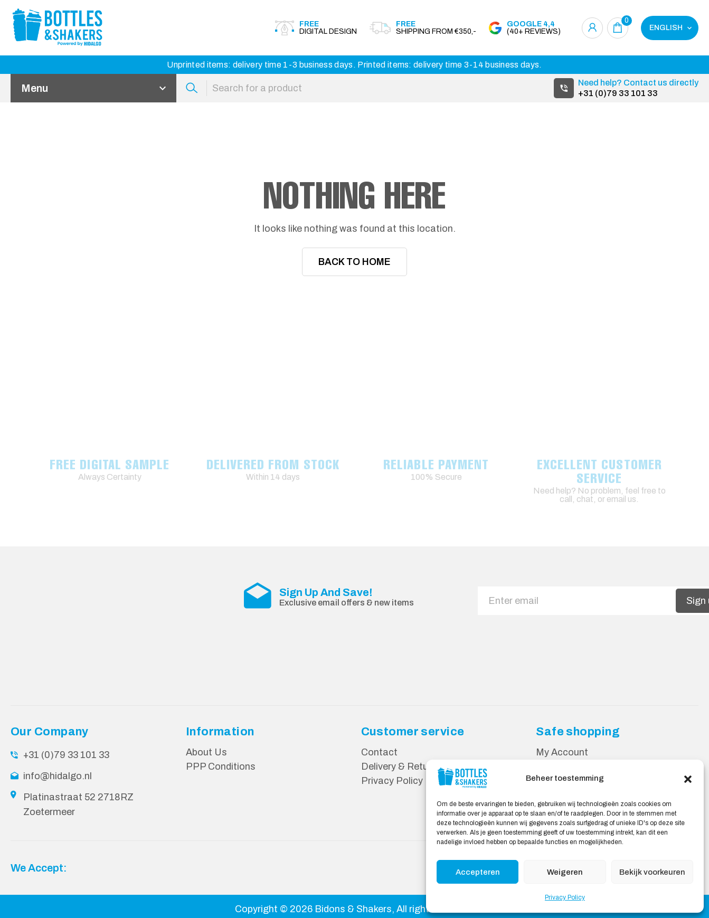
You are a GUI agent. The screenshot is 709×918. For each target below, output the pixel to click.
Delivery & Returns (401, 766)
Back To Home (354, 262)
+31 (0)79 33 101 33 (618, 93)
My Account (562, 752)
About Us (206, 752)
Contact (379, 752)
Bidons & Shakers (353, 909)
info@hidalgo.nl (57, 776)
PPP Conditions (221, 766)
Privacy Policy (565, 897)
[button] (688, 778)
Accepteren (478, 872)
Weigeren (565, 872)
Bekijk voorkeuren (652, 872)
